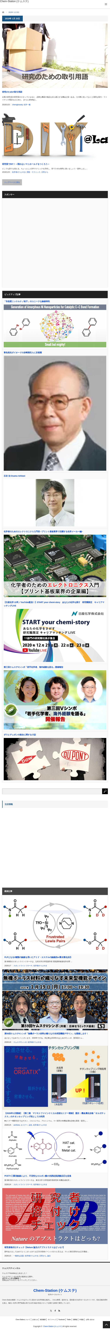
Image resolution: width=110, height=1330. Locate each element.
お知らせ (35, 1319)
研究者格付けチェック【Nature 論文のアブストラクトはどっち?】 (34, 1247)
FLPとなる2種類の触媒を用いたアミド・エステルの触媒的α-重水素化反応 (37, 957)
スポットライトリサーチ (22, 966)
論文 (49, 1256)
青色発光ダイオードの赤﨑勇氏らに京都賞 (23, 352)
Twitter (69, 1319)
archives (16, 1125)
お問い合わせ (90, 1319)
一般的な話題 (18, 1256)
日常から (44, 172)
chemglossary (17, 105)
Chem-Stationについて (23, 1319)
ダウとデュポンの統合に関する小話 (20, 735)
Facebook (61, 1319)
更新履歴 (43, 1319)
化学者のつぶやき (19, 172)
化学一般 (27, 105)
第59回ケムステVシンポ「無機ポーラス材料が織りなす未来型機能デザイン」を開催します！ (46, 1033)
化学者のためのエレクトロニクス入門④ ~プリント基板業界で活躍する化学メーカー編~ (43, 531)
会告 (30, 1125)
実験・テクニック (33, 172)
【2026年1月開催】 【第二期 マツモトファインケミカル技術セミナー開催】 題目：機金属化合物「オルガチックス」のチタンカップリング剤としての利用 (54, 1115)
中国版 (81, 1319)
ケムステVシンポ (20, 1042)
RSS (59, 1310)
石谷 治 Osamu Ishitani (14, 476)
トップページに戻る (12, 182)
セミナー (24, 1125)
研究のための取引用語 (12, 92)
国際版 (75, 1319)
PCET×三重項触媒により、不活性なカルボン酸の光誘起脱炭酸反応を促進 (37, 1176)
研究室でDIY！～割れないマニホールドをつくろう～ (26, 164)
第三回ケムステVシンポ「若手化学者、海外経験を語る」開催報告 (33, 667)
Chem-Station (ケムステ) (55, 1290)
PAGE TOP (106, 1324)
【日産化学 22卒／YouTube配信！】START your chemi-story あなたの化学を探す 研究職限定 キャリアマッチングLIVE (54, 604)
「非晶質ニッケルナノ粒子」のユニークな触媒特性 (27, 301)
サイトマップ (52, 1319)
